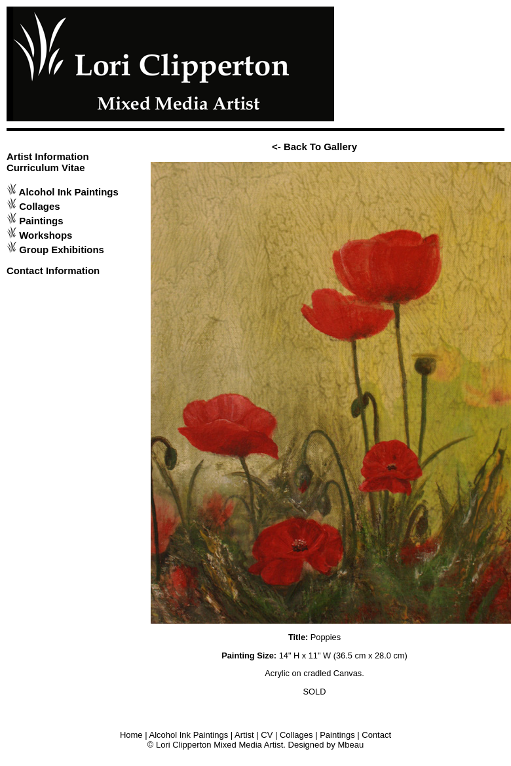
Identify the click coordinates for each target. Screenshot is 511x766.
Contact (376, 735)
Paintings (41, 220)
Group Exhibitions (61, 249)
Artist (244, 735)
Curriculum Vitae (46, 167)
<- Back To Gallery (314, 146)
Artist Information (48, 156)
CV (267, 735)
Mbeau (350, 745)
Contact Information (53, 270)
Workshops (45, 235)
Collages (39, 206)
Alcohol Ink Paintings (69, 191)
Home (131, 735)
